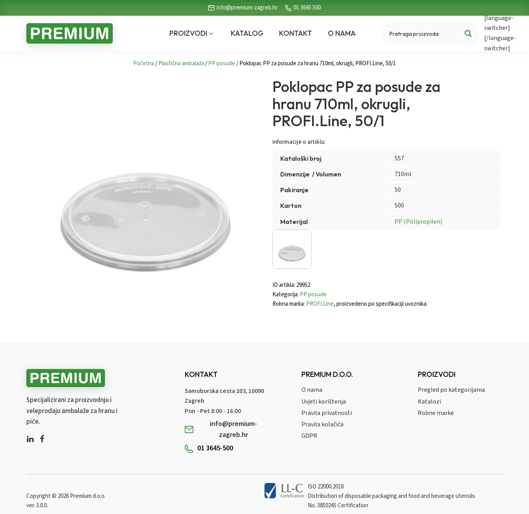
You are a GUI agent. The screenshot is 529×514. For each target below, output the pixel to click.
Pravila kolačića (322, 424)
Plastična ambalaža (181, 63)
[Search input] (423, 33)
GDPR (309, 435)
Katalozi (429, 401)
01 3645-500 (215, 448)
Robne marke (436, 413)
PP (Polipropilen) (418, 221)
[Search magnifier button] (468, 33)
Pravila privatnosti (326, 413)
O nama (311, 390)
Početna (143, 63)
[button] (192, 33)
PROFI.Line (320, 304)
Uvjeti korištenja (323, 401)
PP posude (221, 63)
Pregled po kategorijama (451, 390)
